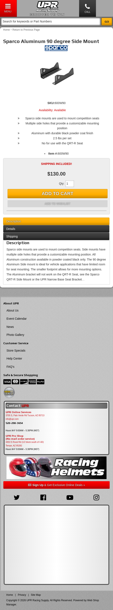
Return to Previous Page (26, 29)
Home (6, 29)
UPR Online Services (18, 412)
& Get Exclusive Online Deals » (56, 485)
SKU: (51, 103)
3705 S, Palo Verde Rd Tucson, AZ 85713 (25, 415)
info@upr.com (12, 419)
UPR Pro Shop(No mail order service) (20, 437)
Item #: (53, 153)
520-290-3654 (14, 423)
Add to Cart (57, 193)
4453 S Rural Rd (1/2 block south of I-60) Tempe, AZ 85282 (25, 444)
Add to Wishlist (57, 203)
